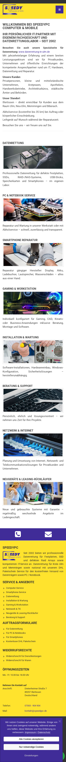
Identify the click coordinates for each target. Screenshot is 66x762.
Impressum (30, 732)
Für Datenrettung (14, 628)
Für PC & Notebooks (16, 633)
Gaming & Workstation (17, 604)
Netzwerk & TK (13, 609)
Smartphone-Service (16, 592)
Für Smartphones (14, 637)
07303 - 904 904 (32, 705)
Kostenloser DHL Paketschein (21, 641)
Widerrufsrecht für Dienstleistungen (23, 656)
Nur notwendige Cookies (31, 747)
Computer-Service (15, 588)
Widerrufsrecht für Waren (18, 660)
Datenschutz (44, 732)
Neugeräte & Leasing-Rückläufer (22, 613)
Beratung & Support (15, 617)
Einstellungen (31, 755)
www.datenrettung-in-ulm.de (34, 51)
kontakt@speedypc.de (36, 711)
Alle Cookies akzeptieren (31, 739)
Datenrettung (12, 596)
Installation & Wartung (17, 600)
